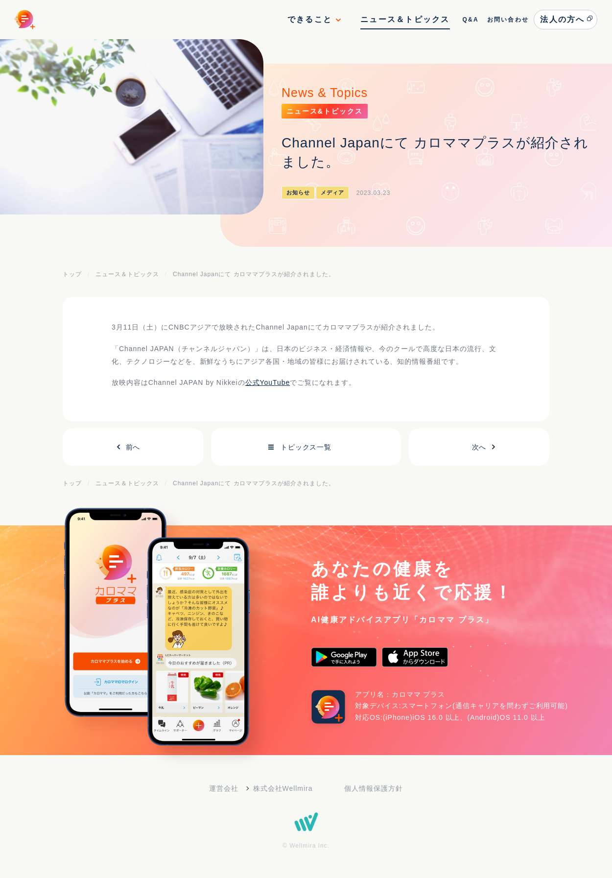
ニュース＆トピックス (404, 19)
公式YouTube (267, 382)
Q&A (470, 19)
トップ (72, 274)
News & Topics (325, 92)
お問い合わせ (508, 19)
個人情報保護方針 (373, 788)
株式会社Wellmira (283, 788)
